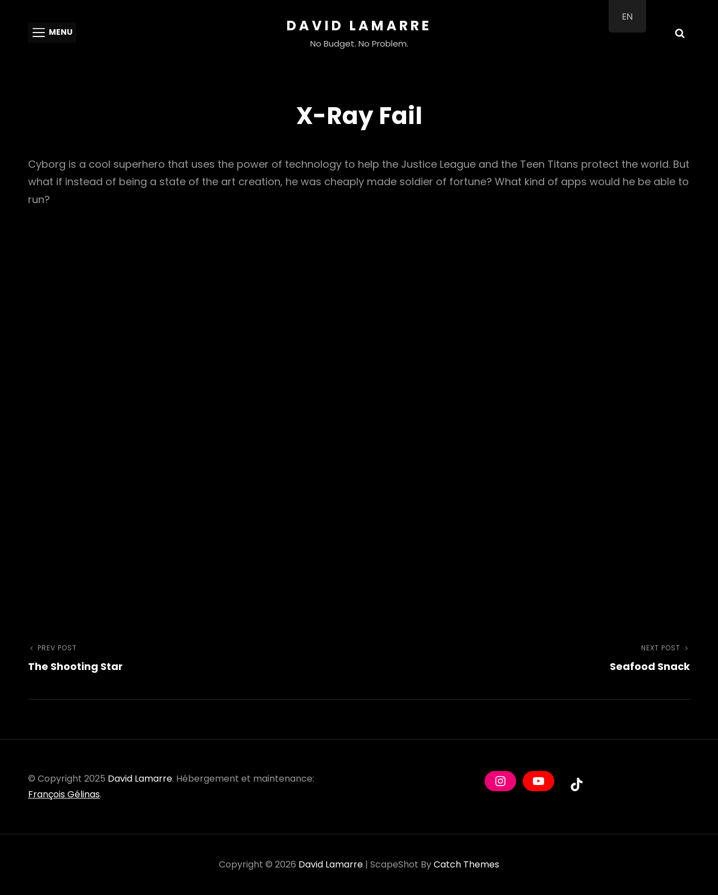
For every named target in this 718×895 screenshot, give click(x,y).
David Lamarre (359, 25)
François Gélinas (64, 794)
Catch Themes (466, 864)
